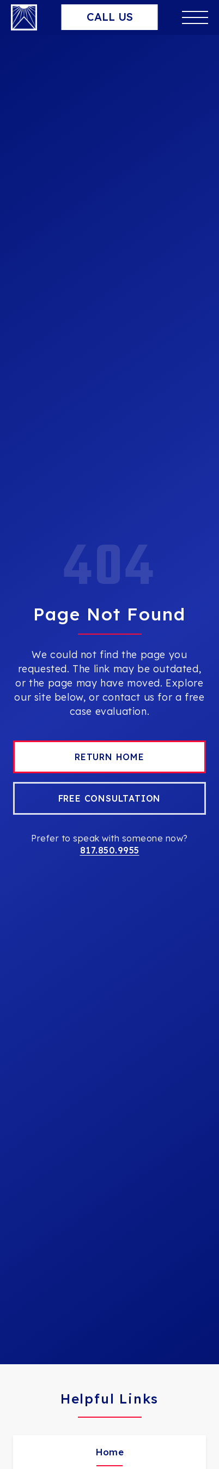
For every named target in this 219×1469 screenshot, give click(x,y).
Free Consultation (109, 798)
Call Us (110, 16)
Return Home (109, 756)
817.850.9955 (109, 850)
